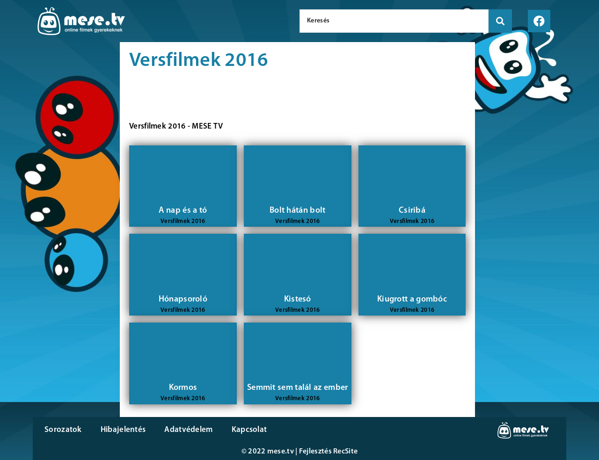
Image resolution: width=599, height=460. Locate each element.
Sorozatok (63, 430)
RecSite (345, 451)
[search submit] (500, 21)
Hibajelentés (123, 430)
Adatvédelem (188, 430)
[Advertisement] (60, 201)
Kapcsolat (249, 430)
